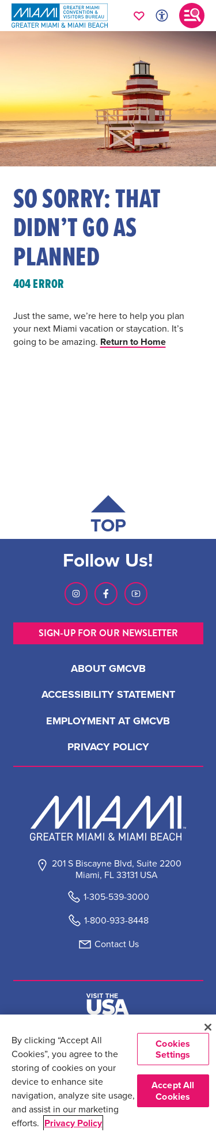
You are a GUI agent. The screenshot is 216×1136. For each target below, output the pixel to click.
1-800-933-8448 (116, 920)
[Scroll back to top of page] (108, 517)
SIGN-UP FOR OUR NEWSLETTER (108, 633)
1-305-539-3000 (116, 896)
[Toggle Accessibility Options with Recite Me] (162, 15)
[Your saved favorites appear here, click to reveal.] (139, 15)
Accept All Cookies (173, 1090)
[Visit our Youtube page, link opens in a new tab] (135, 593)
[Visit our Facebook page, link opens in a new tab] (106, 593)
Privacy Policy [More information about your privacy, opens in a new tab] (73, 1123)
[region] (108, 1075)
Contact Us (116, 944)
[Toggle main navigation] (191, 15)
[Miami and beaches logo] (108, 818)
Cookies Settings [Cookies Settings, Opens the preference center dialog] (173, 1049)
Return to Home (133, 341)
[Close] (207, 1027)
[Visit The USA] (108, 1004)
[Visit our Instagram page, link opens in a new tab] (76, 593)
